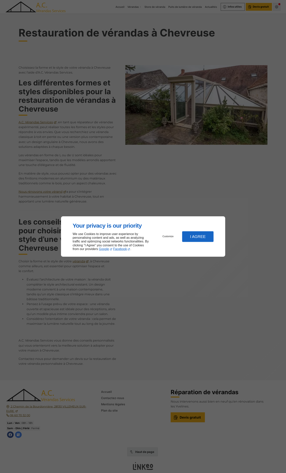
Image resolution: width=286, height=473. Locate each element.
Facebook (120, 249)
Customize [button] (168, 236)
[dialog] (143, 236)
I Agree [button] (198, 236)
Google (104, 249)
